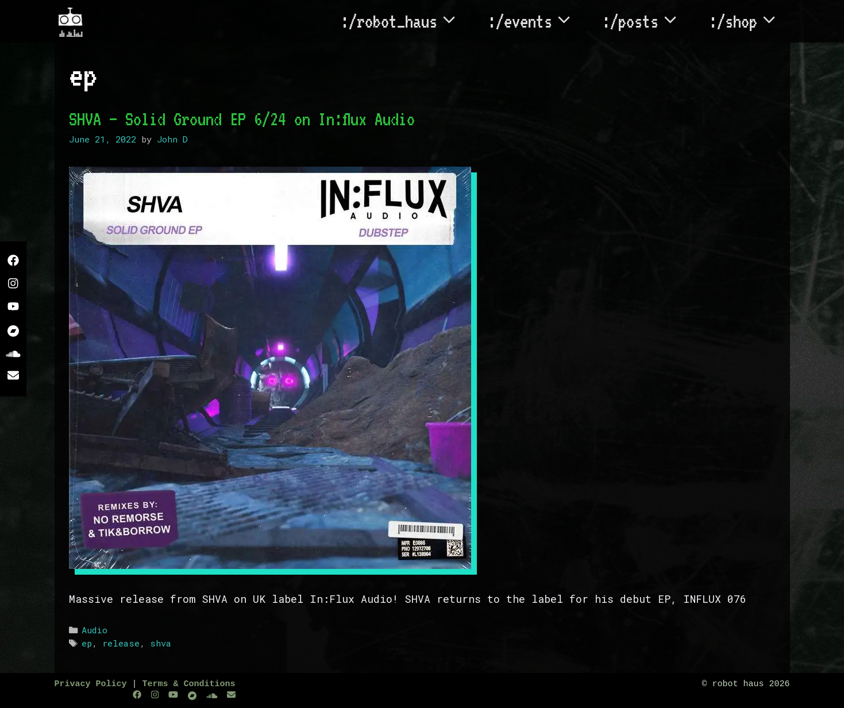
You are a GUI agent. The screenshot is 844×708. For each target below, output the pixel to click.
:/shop (749, 21)
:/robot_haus (405, 21)
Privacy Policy (91, 684)
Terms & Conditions (189, 684)
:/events (536, 21)
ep (87, 643)
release (121, 643)
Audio (94, 630)
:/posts (646, 21)
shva (160, 643)
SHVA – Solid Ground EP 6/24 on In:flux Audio (242, 119)
